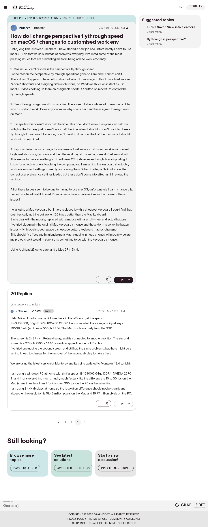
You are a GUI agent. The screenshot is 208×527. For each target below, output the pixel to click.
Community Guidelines (125, 518)
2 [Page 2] (71, 422)
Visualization (154, 31)
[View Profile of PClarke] (24, 28)
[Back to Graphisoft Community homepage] (24, 7)
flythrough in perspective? (166, 39)
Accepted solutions (73, 468)
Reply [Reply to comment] (125, 404)
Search (169, 7)
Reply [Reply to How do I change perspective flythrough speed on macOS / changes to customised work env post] (125, 280)
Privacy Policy (76, 518)
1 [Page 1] (65, 422)
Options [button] (131, 18)
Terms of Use (98, 518)
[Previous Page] (59, 422)
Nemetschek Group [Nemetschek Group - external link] (122, 523)
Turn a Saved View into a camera (171, 27)
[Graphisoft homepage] (190, 506)
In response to (27, 304)
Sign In (196, 6)
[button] (99, 279)
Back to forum (25, 468)
